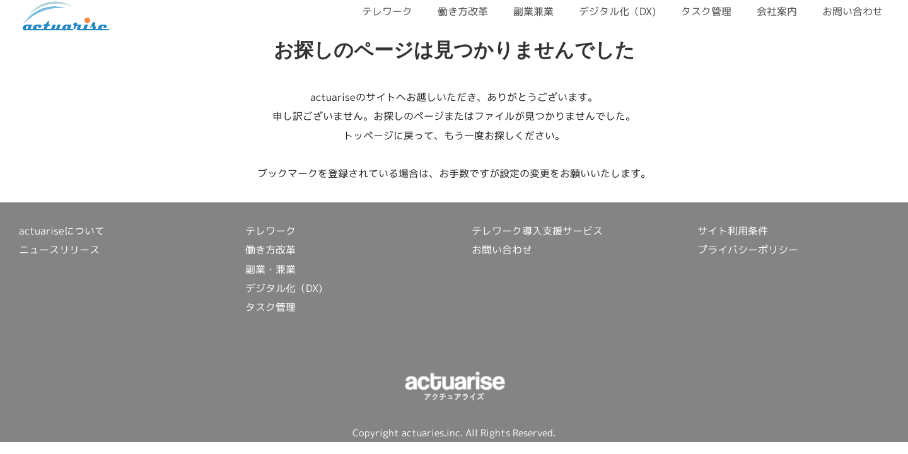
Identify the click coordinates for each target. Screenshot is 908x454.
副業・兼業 (270, 269)
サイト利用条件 (732, 231)
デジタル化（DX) (617, 11)
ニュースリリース (59, 250)
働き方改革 (463, 11)
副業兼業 (533, 11)
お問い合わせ (852, 11)
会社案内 (777, 11)
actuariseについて (62, 231)
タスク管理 (706, 11)
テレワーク (387, 11)
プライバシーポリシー (747, 250)
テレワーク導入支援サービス (537, 231)
